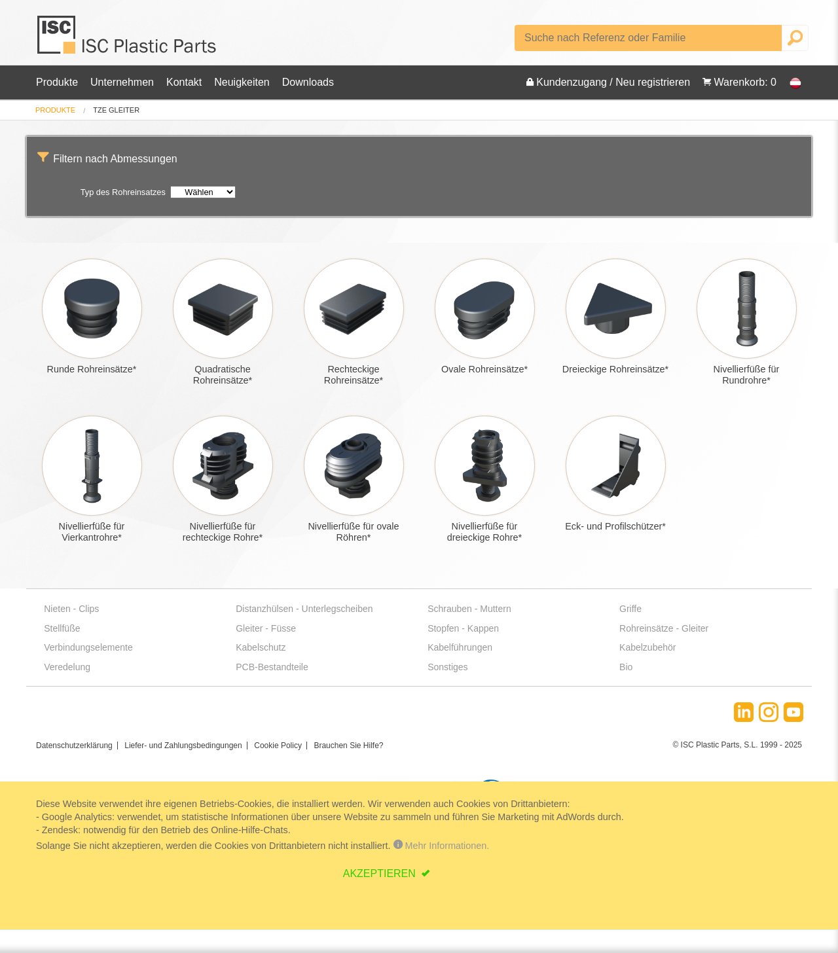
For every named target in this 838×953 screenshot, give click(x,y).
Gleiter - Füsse (266, 628)
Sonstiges (447, 667)
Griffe (630, 608)
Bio (625, 667)
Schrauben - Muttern (469, 608)
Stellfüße (62, 628)
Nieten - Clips (71, 608)
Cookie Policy (278, 745)
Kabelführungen (460, 647)
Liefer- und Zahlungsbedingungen (183, 745)
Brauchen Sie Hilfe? (348, 745)
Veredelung (67, 667)
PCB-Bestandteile (272, 667)
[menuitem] (55, 110)
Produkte (57, 82)
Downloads (308, 82)
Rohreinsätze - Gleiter (663, 628)
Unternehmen (122, 82)
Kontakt (184, 82)
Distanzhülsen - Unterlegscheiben (304, 608)
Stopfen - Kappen (463, 628)
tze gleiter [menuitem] (116, 110)
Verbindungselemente (88, 647)
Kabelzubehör (647, 647)
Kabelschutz (260, 647)
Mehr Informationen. (441, 845)
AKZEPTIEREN (381, 873)
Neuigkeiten (242, 82)
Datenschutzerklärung (74, 745)
